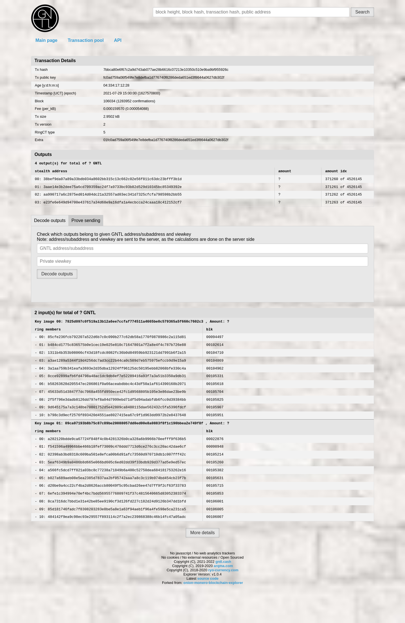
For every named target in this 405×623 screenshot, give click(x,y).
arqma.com (223, 593)
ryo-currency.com (223, 597)
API (118, 40)
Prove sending (85, 225)
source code (208, 605)
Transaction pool (86, 40)
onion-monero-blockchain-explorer (213, 610)
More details (202, 559)
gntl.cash (223, 588)
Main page (46, 40)
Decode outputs (50, 225)
